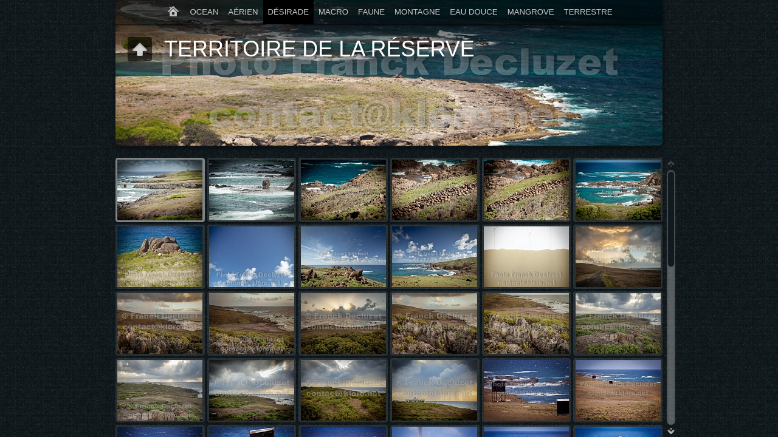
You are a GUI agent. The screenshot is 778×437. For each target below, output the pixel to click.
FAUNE (371, 11)
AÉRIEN (243, 11)
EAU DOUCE (473, 11)
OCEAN (204, 11)
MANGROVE (531, 11)
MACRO (333, 11)
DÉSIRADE (288, 11)
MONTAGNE (417, 11)
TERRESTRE (588, 11)
